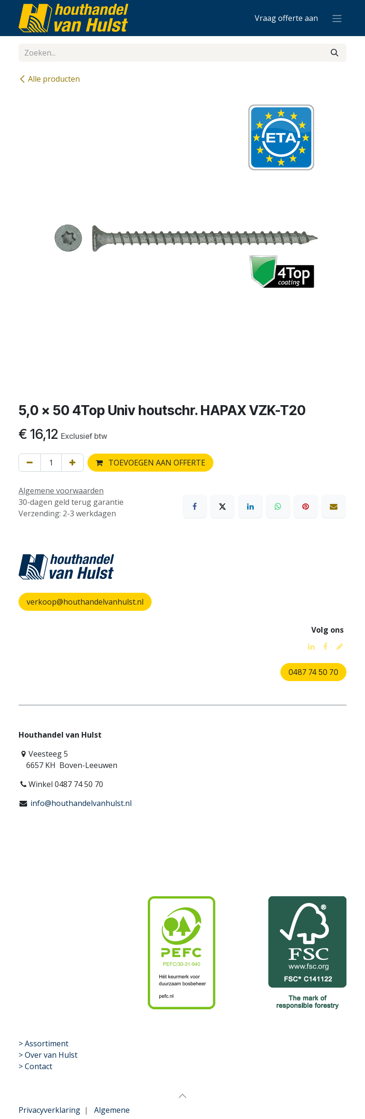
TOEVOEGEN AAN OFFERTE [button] (150, 462)
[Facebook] (194, 506)
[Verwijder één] (30, 463)
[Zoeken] (334, 53)
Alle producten (49, 79)
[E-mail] (333, 506)
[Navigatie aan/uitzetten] (336, 18)
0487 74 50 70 (313, 672)
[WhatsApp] (278, 506)
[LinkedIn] (250, 506)
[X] (222, 506)
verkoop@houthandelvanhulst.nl (85, 602)
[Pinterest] (305, 506)
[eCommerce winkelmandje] (286, 18)
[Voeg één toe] (72, 463)
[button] (182, 1095)
